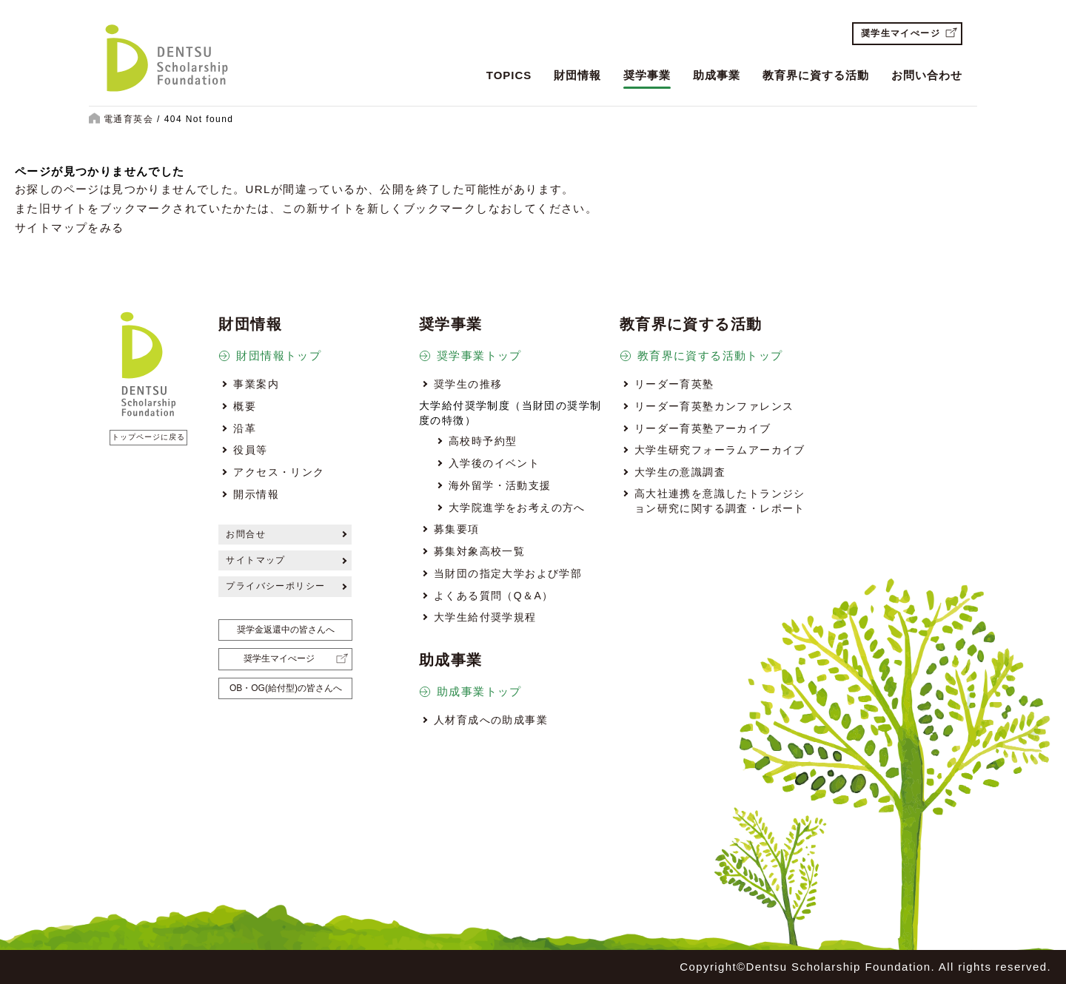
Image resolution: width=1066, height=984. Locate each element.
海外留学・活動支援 (500, 485)
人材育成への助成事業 (491, 720)
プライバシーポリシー (275, 586)
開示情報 (256, 494)
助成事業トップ (479, 691)
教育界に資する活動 (815, 75)
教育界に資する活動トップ (710, 355)
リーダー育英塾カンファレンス (714, 406)
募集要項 (457, 529)
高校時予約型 (483, 441)
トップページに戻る (148, 437)
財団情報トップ (278, 355)
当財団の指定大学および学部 (508, 573)
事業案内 (256, 384)
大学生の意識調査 (679, 472)
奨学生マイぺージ (900, 33)
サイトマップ (255, 560)
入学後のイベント (494, 463)
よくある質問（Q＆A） (494, 595)
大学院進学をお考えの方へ (517, 507)
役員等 (250, 450)
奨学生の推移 (468, 384)
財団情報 (577, 75)
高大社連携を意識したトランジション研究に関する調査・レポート (719, 501)
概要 (244, 406)
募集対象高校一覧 (479, 551)
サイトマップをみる (69, 227)
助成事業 (716, 75)
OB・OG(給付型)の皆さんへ (285, 688)
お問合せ (246, 534)
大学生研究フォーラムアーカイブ (719, 450)
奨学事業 (647, 75)
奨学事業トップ (479, 355)
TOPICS (509, 75)
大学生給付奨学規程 (485, 617)
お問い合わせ (926, 75)
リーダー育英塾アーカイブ (702, 428)
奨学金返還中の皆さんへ (286, 629)
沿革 (244, 428)
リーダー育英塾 (674, 384)
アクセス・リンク (278, 472)
